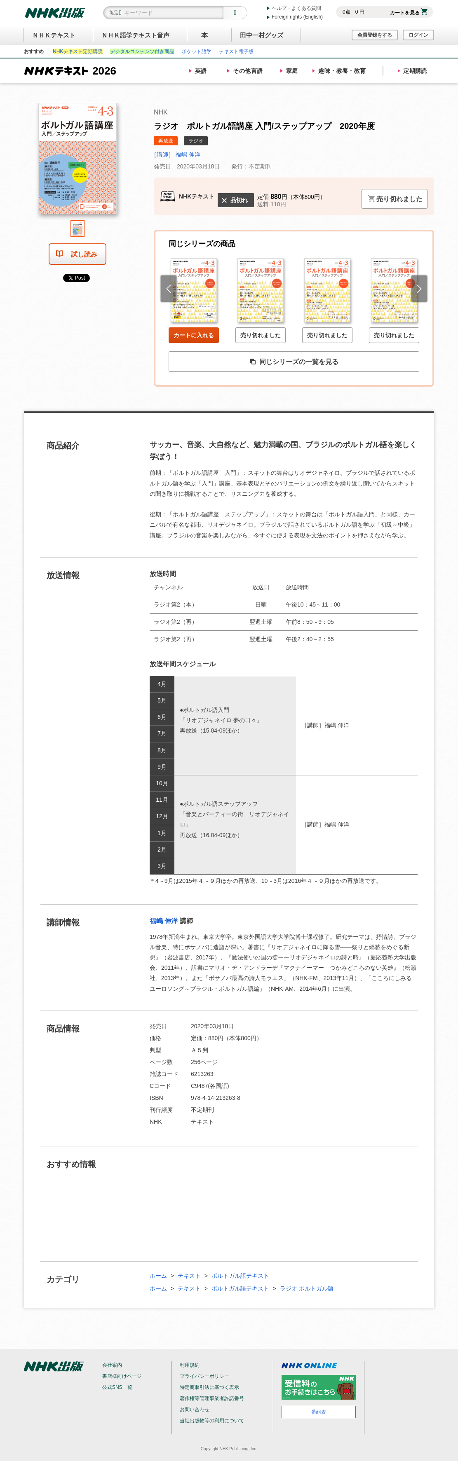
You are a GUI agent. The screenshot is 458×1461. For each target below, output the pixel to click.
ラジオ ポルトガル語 (307, 1288)
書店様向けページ (122, 1376)
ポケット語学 (196, 51)
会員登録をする (374, 35)
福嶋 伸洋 (164, 920)
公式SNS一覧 (117, 1387)
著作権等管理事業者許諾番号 (212, 1398)
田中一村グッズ (261, 35)
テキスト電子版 (236, 51)
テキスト (189, 1275)
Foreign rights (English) (297, 17)
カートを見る (408, 13)
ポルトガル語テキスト (240, 1275)
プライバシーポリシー (204, 1376)
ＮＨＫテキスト (53, 35)
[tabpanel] (77, 161)
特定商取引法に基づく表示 (209, 1387)
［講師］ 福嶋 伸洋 (175, 154)
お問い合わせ (194, 1409)
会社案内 (112, 1365)
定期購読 (415, 71)
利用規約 (190, 1365)
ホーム (158, 1275)
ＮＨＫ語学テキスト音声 (135, 35)
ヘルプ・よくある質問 (296, 8)
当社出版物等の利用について (212, 1421)
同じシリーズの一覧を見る (293, 362)
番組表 (318, 1412)
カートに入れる (194, 335)
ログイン (418, 35)
